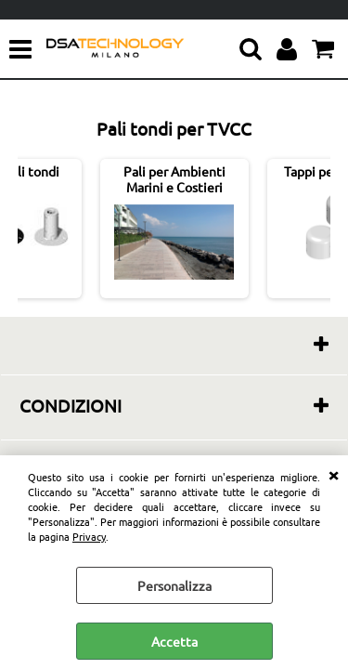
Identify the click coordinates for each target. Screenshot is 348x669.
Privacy (89, 536)
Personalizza (174, 585)
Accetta (174, 641)
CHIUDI (333, 474)
